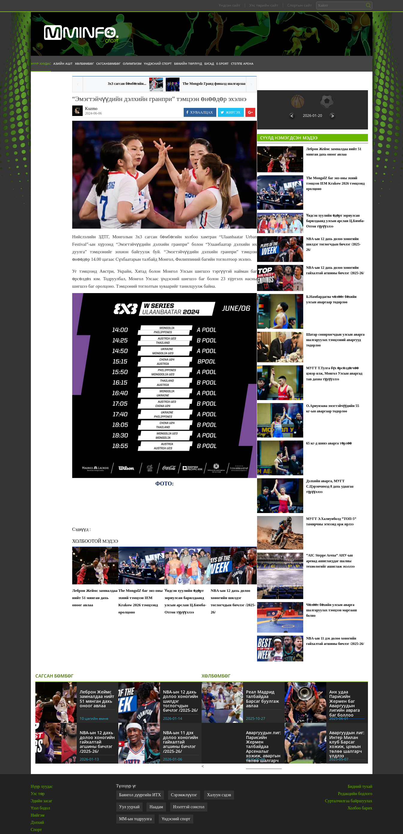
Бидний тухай (360, 786)
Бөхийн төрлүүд (188, 63)
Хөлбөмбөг (84, 63)
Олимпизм (132, 63)
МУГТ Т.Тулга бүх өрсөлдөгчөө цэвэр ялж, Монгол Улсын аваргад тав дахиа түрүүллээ (334, 373)
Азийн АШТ (63, 63)
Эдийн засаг (41, 801)
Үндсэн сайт (229, 5)
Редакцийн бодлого (355, 793)
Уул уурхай (129, 807)
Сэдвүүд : (81, 529)
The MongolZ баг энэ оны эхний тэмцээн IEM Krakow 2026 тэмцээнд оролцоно (140, 601)
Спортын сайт (299, 5)
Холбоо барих (360, 808)
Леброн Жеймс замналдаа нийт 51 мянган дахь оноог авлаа (94, 597)
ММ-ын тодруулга (135, 819)
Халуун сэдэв (219, 795)
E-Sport (222, 63)
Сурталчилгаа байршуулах (348, 801)
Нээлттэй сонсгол (189, 807)
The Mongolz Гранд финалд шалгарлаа (213, 84)
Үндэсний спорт (158, 63)
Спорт (36, 829)
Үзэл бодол (40, 808)
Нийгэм (38, 815)
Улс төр (38, 793)
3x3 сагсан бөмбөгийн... (127, 84)
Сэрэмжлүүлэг (184, 795)
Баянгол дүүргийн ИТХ (140, 795)
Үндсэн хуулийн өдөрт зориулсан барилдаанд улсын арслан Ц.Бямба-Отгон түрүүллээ (185, 601)
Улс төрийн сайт (263, 5)
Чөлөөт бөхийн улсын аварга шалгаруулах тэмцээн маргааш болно (331, 610)
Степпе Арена (242, 63)
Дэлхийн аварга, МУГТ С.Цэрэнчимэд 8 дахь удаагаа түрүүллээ (330, 486)
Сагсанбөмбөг (108, 63)
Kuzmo (91, 108)
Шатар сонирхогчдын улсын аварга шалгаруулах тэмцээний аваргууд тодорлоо (335, 339)
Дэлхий (37, 822)
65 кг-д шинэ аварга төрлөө (329, 443)
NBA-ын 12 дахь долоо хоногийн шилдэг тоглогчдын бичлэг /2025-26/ (233, 601)
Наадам (156, 807)
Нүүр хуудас (41, 63)
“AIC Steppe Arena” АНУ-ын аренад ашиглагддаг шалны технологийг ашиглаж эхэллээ (330, 560)
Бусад (209, 63)
